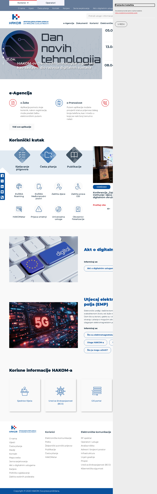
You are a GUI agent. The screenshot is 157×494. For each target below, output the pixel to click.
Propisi (84, 461)
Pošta (48, 442)
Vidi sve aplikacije (21, 127)
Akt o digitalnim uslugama (104, 8)
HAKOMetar (51, 457)
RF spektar (86, 438)
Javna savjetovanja (81, 8)
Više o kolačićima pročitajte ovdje (126, 13)
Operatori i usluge (89, 442)
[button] (3, 49)
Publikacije (50, 449)
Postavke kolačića (124, 5)
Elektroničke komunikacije (58, 438)
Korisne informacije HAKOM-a (40, 370)
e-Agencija (68, 23)
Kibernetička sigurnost (92, 468)
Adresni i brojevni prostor (93, 449)
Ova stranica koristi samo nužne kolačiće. (128, 12)
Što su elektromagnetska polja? (103, 335)
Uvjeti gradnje (88, 457)
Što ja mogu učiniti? (97, 350)
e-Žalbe (24, 103)
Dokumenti (82, 23)
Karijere (66, 8)
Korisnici (23, 3)
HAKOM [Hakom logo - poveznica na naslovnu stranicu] (29, 18)
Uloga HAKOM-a (95, 342)
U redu (121, 24)
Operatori (50, 3)
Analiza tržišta (87, 446)
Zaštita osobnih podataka (21, 477)
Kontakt (55, 8)
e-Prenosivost (74, 103)
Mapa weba (14, 458)
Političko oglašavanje (19, 473)
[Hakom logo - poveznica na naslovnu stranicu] (23, 429)
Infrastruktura (88, 453)
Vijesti (31, 8)
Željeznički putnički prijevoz (58, 446)
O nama (21, 8)
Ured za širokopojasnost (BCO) (96, 465)
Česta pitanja (43, 8)
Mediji (12, 450)
